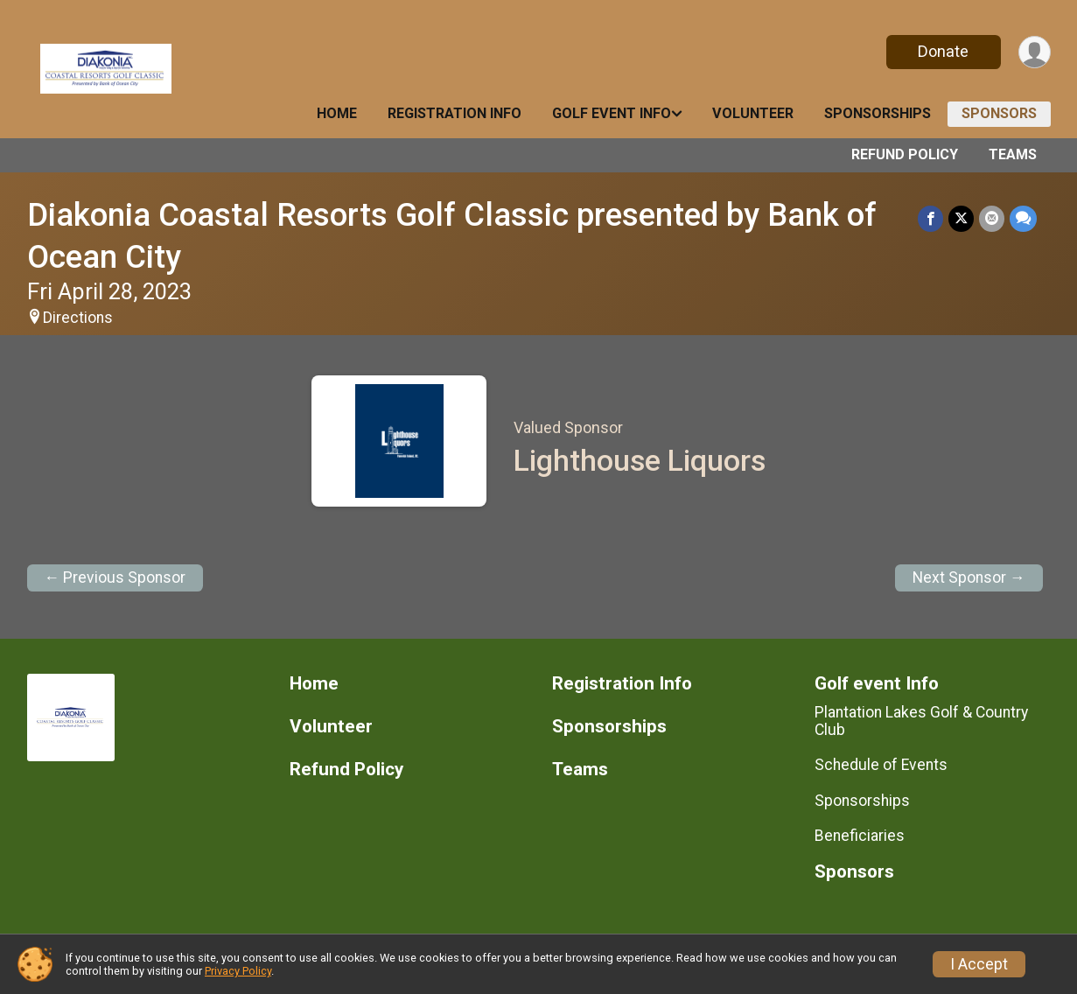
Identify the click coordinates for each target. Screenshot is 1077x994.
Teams (1013, 154)
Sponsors (999, 113)
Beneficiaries (860, 835)
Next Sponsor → (969, 577)
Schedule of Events (881, 765)
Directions (78, 317)
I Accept (979, 964)
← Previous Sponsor (115, 577)
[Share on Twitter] (961, 218)
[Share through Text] (1023, 218)
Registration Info (454, 113)
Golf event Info (611, 113)
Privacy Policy (238, 970)
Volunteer (753, 113)
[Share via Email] (991, 218)
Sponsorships (877, 113)
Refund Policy (904, 154)
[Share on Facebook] (930, 218)
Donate (943, 51)
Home (337, 113)
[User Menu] (1034, 52)
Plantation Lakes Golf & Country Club (921, 721)
